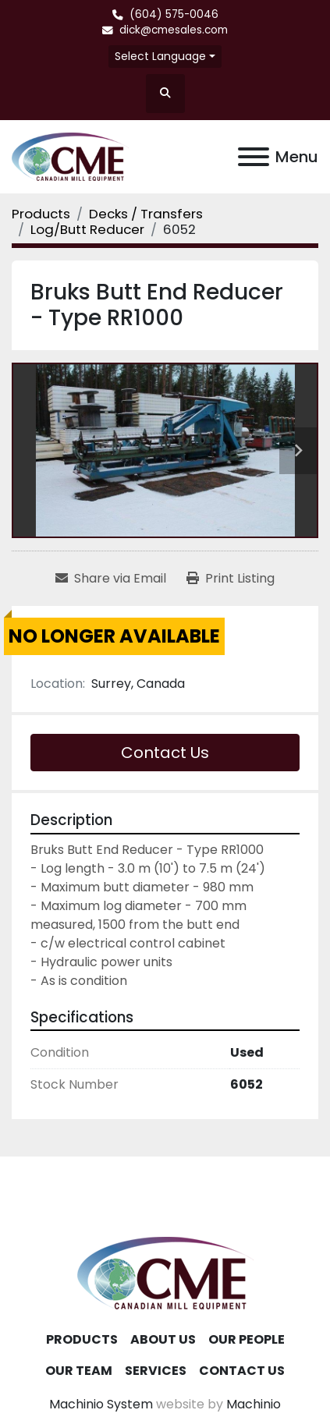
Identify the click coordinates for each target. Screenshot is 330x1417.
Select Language (160, 56)
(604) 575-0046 (174, 14)
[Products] (41, 213)
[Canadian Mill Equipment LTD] (165, 1272)
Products (82, 1339)
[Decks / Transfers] (146, 213)
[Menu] (253, 156)
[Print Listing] (230, 578)
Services (155, 1371)
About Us (163, 1339)
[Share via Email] (110, 578)
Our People (246, 1339)
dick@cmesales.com (173, 30)
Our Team (78, 1371)
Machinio (253, 1404)
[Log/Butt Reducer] (87, 229)
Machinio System (101, 1404)
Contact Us (165, 752)
